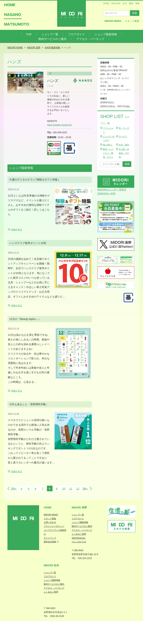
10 (63, 488)
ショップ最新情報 (106, 34)
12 (77, 488)
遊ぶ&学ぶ (107, 145)
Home (48, 507)
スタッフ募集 (132, 21)
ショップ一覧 (50, 34)
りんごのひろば (79, 542)
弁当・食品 (124, 145)
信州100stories (78, 538)
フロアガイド (76, 34)
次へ (85, 488)
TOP (29, 34)
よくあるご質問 (79, 534)
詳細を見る (16, 229)
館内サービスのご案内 (52, 39)
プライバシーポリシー (54, 526)
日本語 (106, 3)
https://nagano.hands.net (59, 125)
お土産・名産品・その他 (124, 153)
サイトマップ (50, 538)
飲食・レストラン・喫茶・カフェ (108, 153)
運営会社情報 (50, 542)
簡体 (137, 3)
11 (70, 488)
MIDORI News (112, 21)
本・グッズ (124, 128)
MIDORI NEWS (51, 514)
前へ (14, 488)
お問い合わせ (50, 522)
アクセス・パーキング (90, 39)
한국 (125, 3)
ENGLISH (116, 3)
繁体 (131, 3)
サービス (123, 136)
